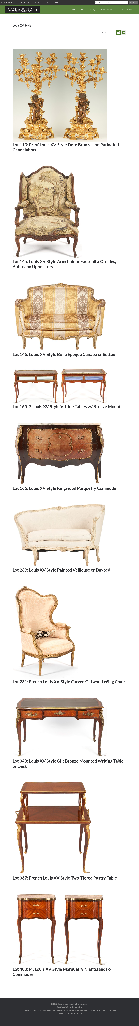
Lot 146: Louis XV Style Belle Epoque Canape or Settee (64, 354)
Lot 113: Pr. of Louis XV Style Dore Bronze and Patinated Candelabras (66, 147)
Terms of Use (76, 1013)
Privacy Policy (63, 1013)
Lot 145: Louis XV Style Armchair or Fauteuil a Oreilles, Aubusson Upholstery (64, 264)
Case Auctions (22, 9)
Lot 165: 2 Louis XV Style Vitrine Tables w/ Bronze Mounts (68, 406)
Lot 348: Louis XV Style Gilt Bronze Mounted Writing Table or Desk (68, 763)
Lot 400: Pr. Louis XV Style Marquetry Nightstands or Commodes (62, 971)
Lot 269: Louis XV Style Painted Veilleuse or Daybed (61, 569)
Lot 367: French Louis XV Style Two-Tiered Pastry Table (65, 877)
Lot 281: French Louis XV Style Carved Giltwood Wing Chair (69, 681)
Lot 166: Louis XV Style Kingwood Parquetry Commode (64, 488)
